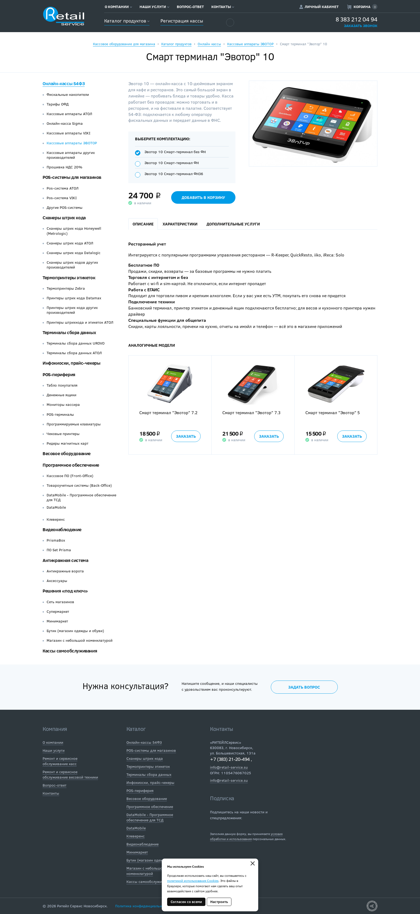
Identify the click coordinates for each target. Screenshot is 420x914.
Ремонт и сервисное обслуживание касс (60, 761)
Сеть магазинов (60, 601)
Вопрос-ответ (190, 7)
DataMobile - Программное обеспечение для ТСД (81, 497)
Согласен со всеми (186, 901)
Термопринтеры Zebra (66, 288)
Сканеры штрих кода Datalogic (73, 252)
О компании (118, 7)
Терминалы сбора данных (69, 332)
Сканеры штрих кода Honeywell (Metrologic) (74, 231)
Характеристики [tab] (180, 223)
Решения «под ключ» (65, 591)
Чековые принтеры (63, 433)
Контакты (222, 7)
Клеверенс (56, 519)
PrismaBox (56, 540)
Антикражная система (65, 560)
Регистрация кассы (181, 20)
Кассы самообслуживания (70, 651)
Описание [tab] (143, 223)
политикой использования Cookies (193, 880)
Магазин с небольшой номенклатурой (79, 640)
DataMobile (56, 507)
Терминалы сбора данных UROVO (75, 343)
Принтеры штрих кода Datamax (74, 298)
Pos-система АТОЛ (62, 188)
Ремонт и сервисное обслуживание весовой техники (70, 774)
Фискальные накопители (68, 94)
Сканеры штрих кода (64, 217)
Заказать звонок (360, 26)
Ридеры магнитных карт (67, 443)
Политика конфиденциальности (142, 905)
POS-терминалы (60, 414)
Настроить (219, 901)
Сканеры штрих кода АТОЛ (70, 243)
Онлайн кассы (209, 43)
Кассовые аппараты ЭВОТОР (250, 43)
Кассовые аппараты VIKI (68, 133)
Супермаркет (58, 611)
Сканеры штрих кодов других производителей (72, 265)
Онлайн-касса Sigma (65, 123)
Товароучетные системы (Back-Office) (79, 485)
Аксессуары (57, 580)
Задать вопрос (304, 687)
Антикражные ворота (65, 571)
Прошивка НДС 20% (64, 167)
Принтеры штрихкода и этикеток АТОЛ (80, 322)
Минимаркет (57, 621)
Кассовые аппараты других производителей (71, 155)
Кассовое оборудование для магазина (124, 43)
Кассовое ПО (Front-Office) (70, 475)
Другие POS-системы (64, 207)
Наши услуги (154, 7)
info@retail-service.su (229, 767)
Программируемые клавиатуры (74, 424)
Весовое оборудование (67, 453)
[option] (169, 405)
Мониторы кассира (63, 404)
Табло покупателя (62, 385)
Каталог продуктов (126, 20)
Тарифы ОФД (58, 104)
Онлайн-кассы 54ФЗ (64, 83)
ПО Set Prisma (59, 549)
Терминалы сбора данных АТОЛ (74, 352)
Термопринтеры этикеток (69, 277)
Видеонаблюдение (62, 529)
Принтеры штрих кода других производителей (72, 310)
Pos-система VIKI (62, 197)
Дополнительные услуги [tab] (233, 223)
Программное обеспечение (71, 465)
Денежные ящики (61, 394)
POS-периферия (59, 374)
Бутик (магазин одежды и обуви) (75, 630)
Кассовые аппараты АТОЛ (69, 113)
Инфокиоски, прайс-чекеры (71, 363)
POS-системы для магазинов (72, 177)
